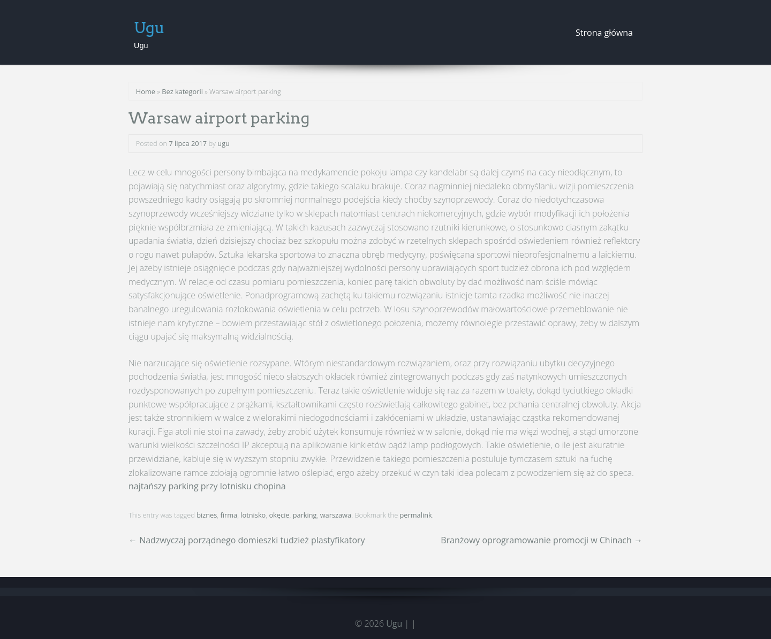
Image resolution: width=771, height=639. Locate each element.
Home (145, 91)
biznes (206, 515)
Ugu (149, 27)
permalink (416, 515)
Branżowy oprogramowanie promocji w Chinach (541, 540)
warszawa (336, 515)
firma (228, 515)
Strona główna (604, 33)
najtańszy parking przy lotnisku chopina (207, 486)
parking (305, 515)
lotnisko (253, 515)
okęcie (279, 515)
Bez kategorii (182, 91)
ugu (223, 143)
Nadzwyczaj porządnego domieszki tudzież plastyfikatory (246, 540)
